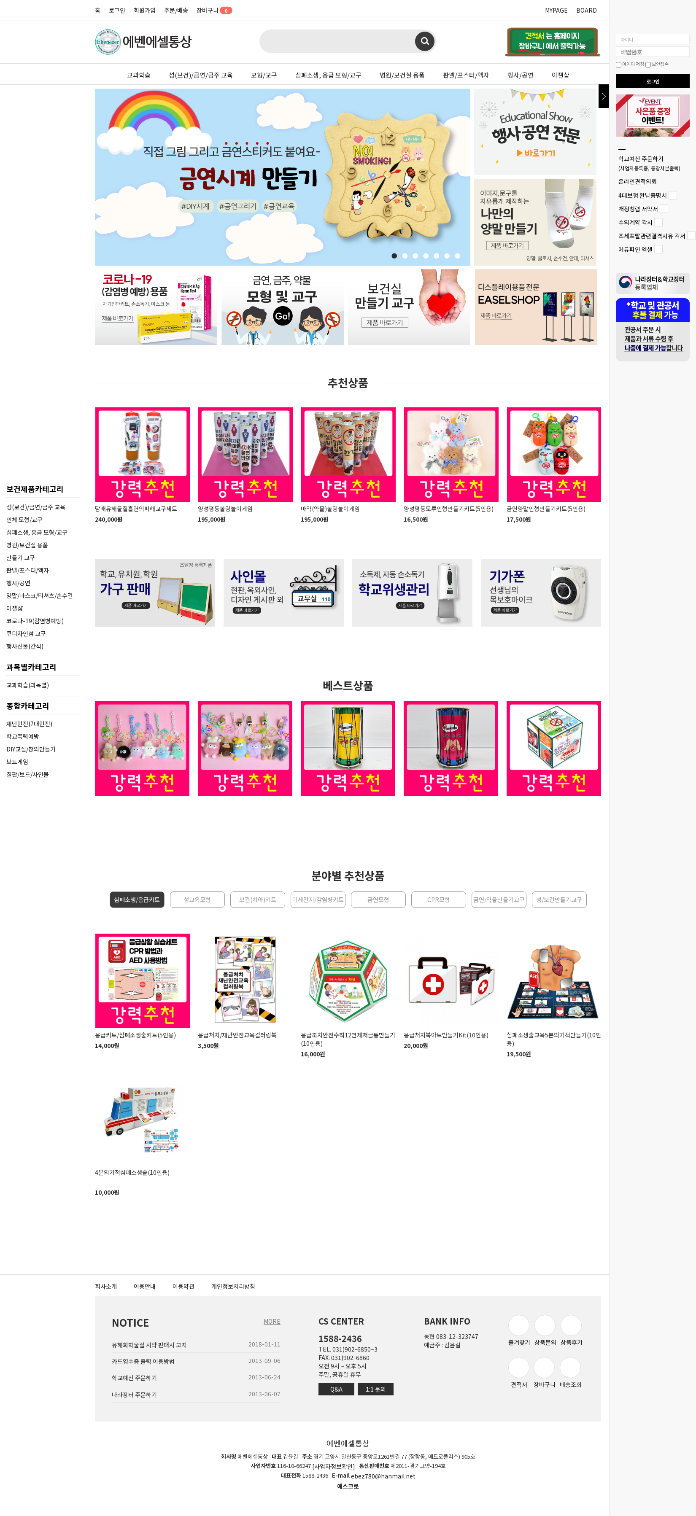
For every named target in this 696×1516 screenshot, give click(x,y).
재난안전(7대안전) (29, 723)
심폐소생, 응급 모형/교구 (328, 74)
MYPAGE (556, 10)
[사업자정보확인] (333, 1466)
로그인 (117, 10)
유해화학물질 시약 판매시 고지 (149, 1345)
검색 (424, 41)
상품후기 (572, 1330)
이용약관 (183, 1286)
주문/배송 (176, 10)
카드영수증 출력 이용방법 (143, 1361)
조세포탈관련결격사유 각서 (651, 236)
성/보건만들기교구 (559, 899)
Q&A (336, 1389)
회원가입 (145, 10)
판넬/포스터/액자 (466, 74)
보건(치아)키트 (257, 899)
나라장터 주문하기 (134, 1394)
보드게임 (17, 761)
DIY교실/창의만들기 (31, 749)
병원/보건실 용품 (402, 74)
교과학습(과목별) (27, 685)
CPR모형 (438, 899)
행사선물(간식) (24, 646)
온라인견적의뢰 (637, 182)
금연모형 (378, 899)
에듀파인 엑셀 (635, 249)
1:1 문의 (376, 1389)
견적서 (518, 1373)
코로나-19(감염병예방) (35, 621)
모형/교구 (264, 74)
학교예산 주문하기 (649, 163)
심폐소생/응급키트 (137, 899)
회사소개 (106, 1286)
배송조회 (571, 1373)
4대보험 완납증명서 (642, 195)
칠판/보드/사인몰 (27, 774)
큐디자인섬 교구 (26, 633)
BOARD (586, 10)
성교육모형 (197, 899)
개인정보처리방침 (233, 1286)
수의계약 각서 (635, 222)
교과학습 (139, 74)
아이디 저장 (630, 63)
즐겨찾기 (519, 1330)
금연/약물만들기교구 (499, 899)
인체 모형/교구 (24, 519)
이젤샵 (560, 74)
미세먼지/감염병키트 (318, 899)
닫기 (604, 96)
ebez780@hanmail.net (383, 1476)
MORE (272, 1321)
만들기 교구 (20, 557)
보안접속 (657, 63)
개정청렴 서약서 (638, 209)
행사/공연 (520, 74)
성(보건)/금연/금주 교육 (201, 74)
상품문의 (545, 1330)
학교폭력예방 (22, 736)
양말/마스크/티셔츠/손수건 (39, 595)
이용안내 (145, 1286)
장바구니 (212, 10)
